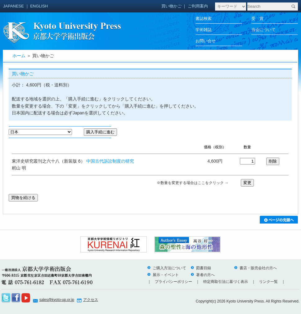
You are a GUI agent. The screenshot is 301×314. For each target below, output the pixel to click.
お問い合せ (205, 41)
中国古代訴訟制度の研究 (110, 161)
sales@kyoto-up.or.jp (56, 300)
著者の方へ (202, 275)
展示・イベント (162, 275)
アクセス (90, 300)
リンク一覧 (268, 281)
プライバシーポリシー (173, 281)
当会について (263, 29)
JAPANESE (13, 6)
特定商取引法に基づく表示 (225, 281)
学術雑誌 (203, 29)
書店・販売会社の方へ (255, 268)
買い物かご (171, 6)
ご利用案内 (198, 6)
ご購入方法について (166, 268)
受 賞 (257, 18)
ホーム (18, 55)
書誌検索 (203, 18)
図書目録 (201, 268)
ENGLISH (39, 6)
